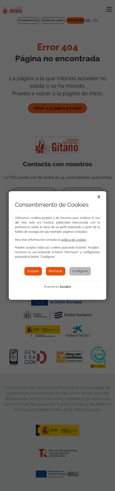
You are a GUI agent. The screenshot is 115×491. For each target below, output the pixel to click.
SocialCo (65, 286)
